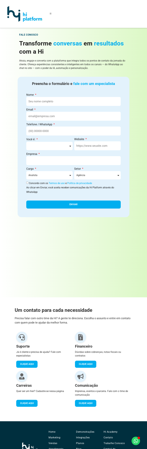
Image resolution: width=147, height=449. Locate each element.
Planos (80, 443)
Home (52, 431)
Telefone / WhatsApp (39, 124)
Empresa (32, 154)
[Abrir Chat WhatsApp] (136, 441)
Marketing (54, 437)
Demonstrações (85, 431)
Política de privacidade (79, 183)
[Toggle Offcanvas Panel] (50, 14)
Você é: (31, 139)
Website (79, 139)
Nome (30, 94)
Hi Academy (111, 431)
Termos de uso (57, 183)
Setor (77, 168)
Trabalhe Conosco (114, 443)
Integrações (83, 437)
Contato (108, 437)
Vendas (53, 443)
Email (30, 109)
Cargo (30, 168)
